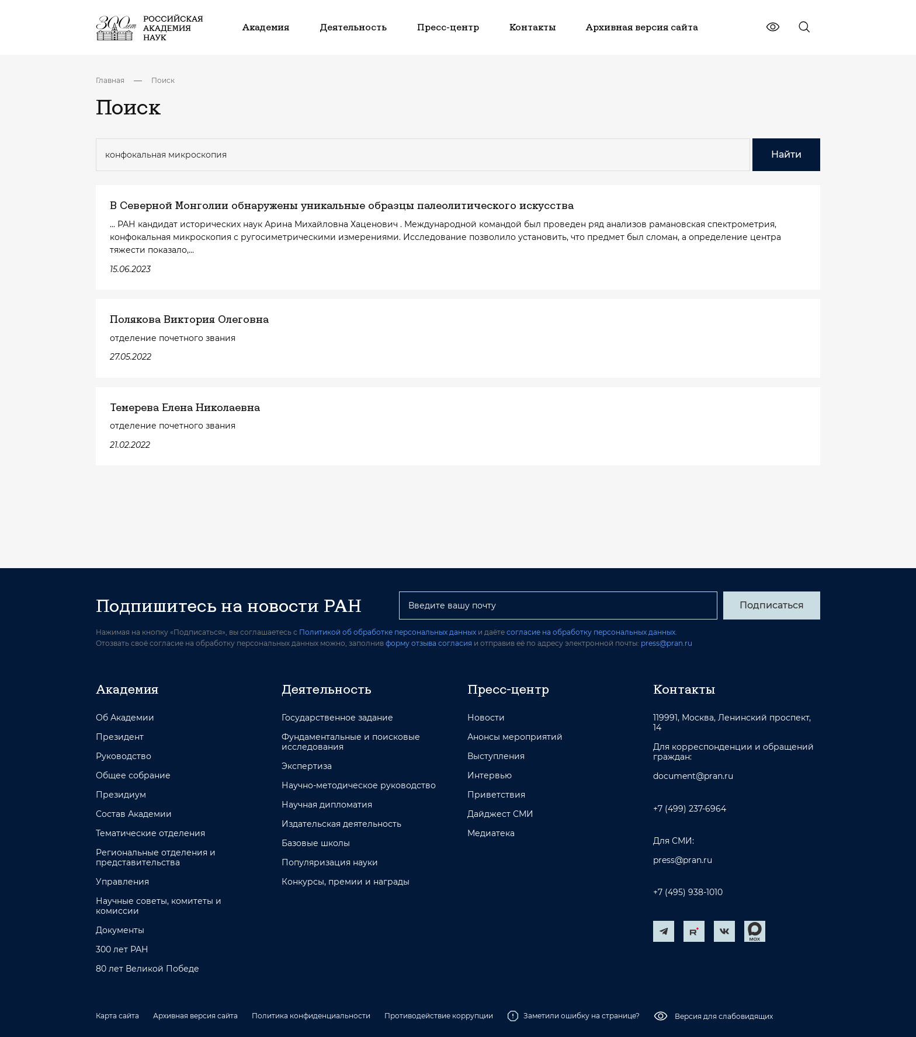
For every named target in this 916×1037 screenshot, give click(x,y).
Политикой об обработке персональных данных (387, 632)
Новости (486, 718)
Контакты (684, 689)
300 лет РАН (122, 950)
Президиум (121, 795)
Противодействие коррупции (438, 1015)
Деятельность (327, 689)
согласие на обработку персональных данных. (591, 632)
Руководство (123, 756)
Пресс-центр (508, 689)
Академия (127, 689)
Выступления (496, 756)
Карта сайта (117, 1015)
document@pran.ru (693, 776)
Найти (786, 154)
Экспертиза (307, 766)
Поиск (163, 80)
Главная (110, 80)
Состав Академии (134, 814)
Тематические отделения (150, 833)
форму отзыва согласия (429, 643)
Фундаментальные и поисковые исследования (351, 742)
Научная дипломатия (327, 805)
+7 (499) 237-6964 (689, 809)
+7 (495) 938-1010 (688, 892)
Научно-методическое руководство (359, 786)
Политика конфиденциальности (311, 1015)
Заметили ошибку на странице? (573, 1016)
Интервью (489, 776)
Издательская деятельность (341, 824)
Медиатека (491, 833)
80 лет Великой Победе (147, 969)
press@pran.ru (666, 643)
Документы (120, 930)
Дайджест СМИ (500, 814)
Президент (120, 737)
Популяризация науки (330, 863)
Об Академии (125, 718)
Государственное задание (337, 718)
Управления (122, 882)
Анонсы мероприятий (515, 737)
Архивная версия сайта (195, 1015)
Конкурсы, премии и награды (346, 882)
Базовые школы (316, 843)
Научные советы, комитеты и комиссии (158, 906)
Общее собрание (133, 776)
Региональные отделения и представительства (156, 858)
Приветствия (496, 795)
